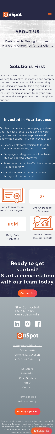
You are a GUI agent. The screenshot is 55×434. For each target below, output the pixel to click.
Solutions (27, 368)
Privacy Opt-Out (27, 411)
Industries (27, 373)
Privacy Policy (27, 401)
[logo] (12, 15)
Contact (27, 387)
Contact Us (27, 293)
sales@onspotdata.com (27, 345)
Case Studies (27, 378)
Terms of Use (27, 396)
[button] (49, 14)
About (27, 382)
